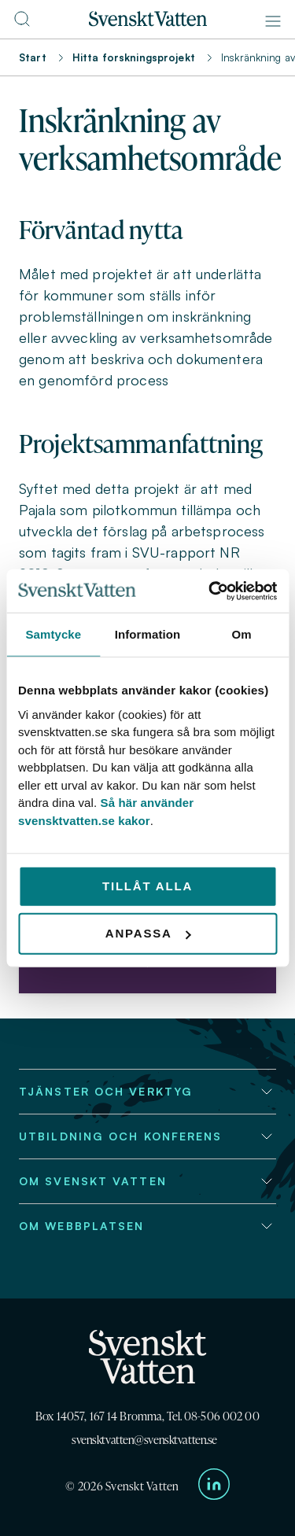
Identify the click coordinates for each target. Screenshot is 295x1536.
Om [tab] (242, 634)
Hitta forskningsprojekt (133, 57)
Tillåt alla (147, 886)
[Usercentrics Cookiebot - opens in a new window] (210, 590)
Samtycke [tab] (53, 634)
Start (32, 57)
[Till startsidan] (148, 22)
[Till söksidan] (22, 23)
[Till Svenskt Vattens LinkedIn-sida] (214, 1486)
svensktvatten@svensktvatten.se (144, 1439)
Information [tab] (148, 634)
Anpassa (148, 933)
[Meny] (273, 21)
